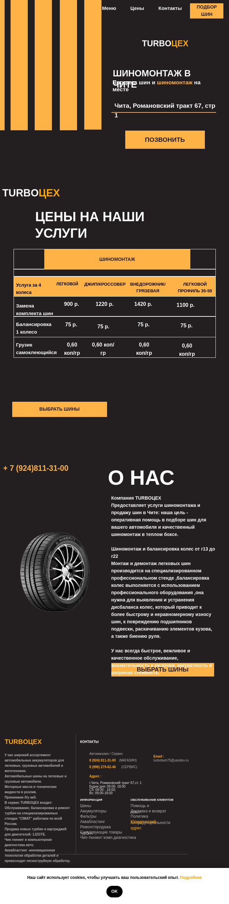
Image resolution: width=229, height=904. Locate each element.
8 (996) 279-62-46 (102, 767)
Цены (137, 8)
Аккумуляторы (93, 811)
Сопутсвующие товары (101, 832)
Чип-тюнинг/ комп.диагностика (108, 837)
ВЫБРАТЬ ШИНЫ (59, 409)
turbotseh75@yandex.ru (171, 760)
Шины (85, 805)
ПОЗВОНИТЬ (165, 139)
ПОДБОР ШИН (207, 10)
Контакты (170, 8)
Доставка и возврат (148, 811)
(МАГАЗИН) (127, 760)
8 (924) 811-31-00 (102, 760)
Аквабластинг (92, 821)
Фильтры (88, 816)
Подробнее (191, 877)
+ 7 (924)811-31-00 (36, 468)
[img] (147, 759)
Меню (109, 8)
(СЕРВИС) (129, 767)
